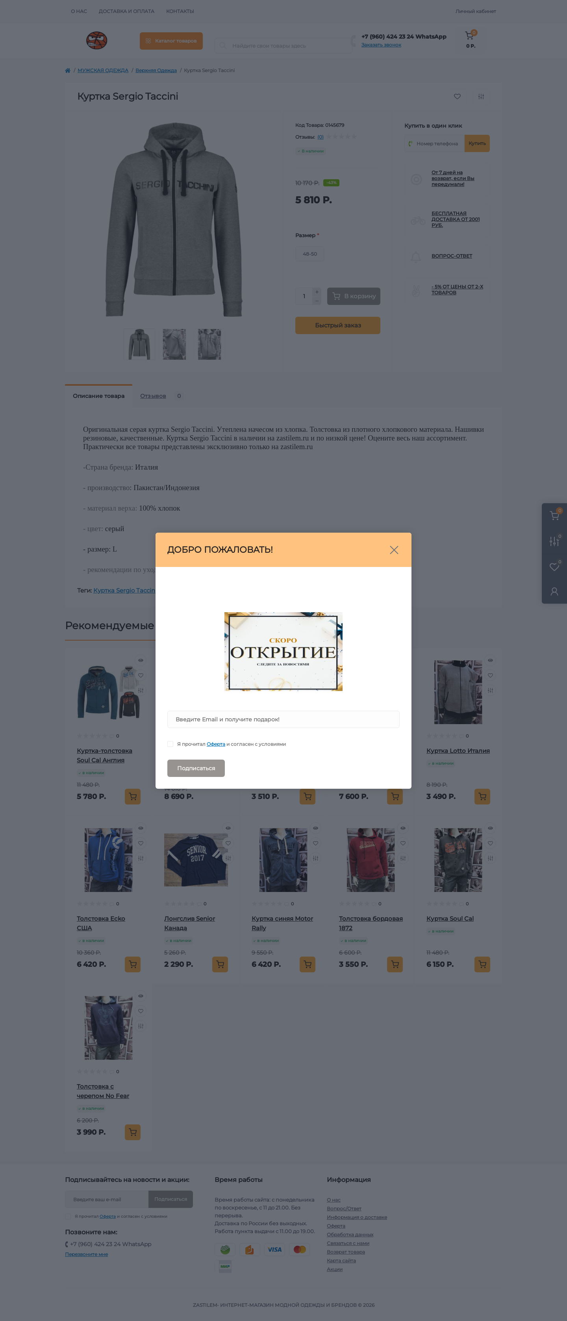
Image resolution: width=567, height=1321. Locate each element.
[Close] (394, 550)
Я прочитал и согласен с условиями (231, 744)
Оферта (216, 744)
